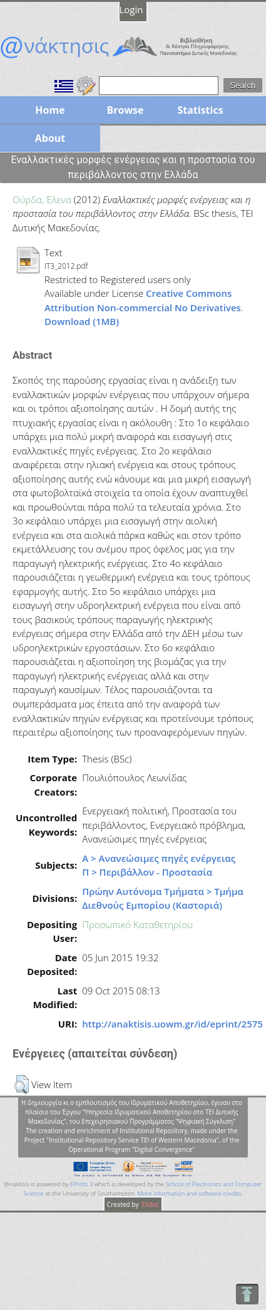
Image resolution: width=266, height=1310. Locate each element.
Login (131, 9)
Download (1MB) (81, 321)
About (50, 138)
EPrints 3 (81, 1184)
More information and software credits (190, 1193)
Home (49, 110)
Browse (124, 110)
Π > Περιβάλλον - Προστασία (147, 872)
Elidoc (149, 1204)
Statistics (200, 110)
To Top (247, 1294)
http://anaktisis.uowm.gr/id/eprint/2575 (172, 1024)
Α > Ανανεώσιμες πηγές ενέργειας (158, 858)
